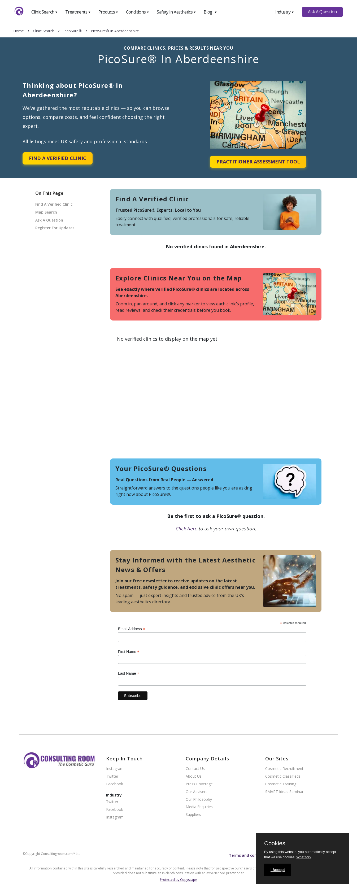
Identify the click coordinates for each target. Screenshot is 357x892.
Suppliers (193, 814)
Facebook (114, 784)
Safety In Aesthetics (176, 12)
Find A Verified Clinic (57, 158)
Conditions (137, 12)
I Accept (278, 870)
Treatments (78, 12)
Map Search (46, 212)
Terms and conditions (249, 855)
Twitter (112, 776)
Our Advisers (196, 792)
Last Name (128, 673)
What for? (303, 857)
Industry (284, 12)
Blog (210, 12)
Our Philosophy (199, 799)
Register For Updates (54, 227)
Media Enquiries (199, 807)
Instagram (115, 769)
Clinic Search (44, 12)
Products (108, 12)
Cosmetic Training (280, 784)
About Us (194, 776)
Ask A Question (322, 12)
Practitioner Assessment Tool (258, 161)
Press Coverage (199, 784)
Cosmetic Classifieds (283, 776)
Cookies (274, 844)
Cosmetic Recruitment (284, 769)
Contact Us (195, 769)
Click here (186, 528)
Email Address (131, 628)
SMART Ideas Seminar (284, 792)
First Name (129, 651)
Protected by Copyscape (178, 879)
